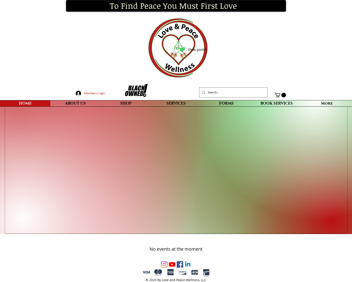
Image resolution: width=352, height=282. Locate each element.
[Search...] (233, 92)
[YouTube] (172, 264)
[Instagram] (164, 264)
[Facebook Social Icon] (180, 264)
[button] (280, 95)
